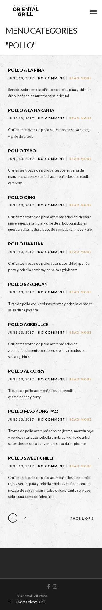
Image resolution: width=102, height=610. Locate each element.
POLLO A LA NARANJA (31, 110)
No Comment (51, 78)
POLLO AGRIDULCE (28, 324)
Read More (80, 78)
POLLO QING (21, 197)
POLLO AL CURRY (26, 371)
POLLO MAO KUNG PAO (33, 411)
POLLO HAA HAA (25, 243)
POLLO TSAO (22, 150)
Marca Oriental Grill (30, 602)
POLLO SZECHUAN (28, 284)
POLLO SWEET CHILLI (30, 457)
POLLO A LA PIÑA (26, 69)
